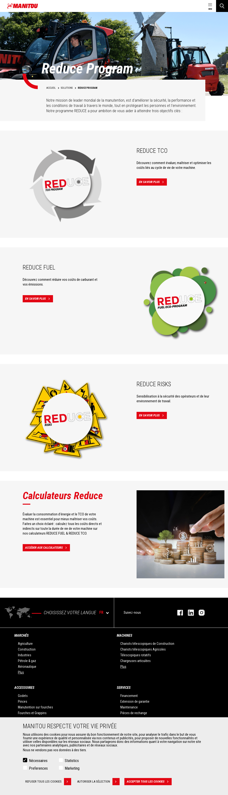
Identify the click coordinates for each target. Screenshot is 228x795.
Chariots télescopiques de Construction (147, 644)
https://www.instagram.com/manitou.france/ (199, 613)
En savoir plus (153, 182)
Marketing (72, 768)
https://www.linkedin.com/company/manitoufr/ (188, 613)
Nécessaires (38, 760)
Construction (27, 649)
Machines (124, 635)
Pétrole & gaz (27, 661)
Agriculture (25, 644)
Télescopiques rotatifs (135, 655)
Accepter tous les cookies (149, 781)
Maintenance (129, 707)
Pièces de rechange (133, 713)
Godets (23, 696)
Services (124, 687)
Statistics (72, 760)
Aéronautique (27, 666)
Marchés (21, 635)
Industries (24, 655)
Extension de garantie (134, 701)
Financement (129, 696)
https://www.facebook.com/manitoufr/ (177, 613)
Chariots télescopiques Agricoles (143, 649)
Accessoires (24, 687)
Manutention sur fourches (35, 707)
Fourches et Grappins (32, 713)
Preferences (38, 768)
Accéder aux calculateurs (47, 547)
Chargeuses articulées (135, 661)
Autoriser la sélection (98, 781)
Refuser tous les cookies (48, 781)
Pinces (22, 701)
